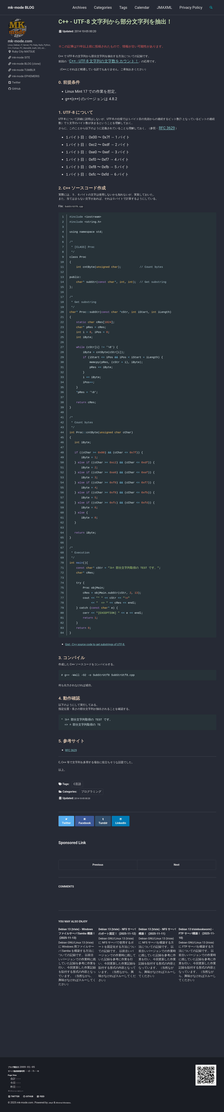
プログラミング (91, 834)
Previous (98, 906)
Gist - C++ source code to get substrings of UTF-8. (106, 672)
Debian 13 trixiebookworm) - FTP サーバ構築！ (194, 976)
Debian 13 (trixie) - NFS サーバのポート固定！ (115, 977)
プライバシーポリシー (19, 1091)
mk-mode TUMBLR (21, 81)
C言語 (77, 826)
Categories (100, 7)
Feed (50, 1096)
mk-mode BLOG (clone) (24, 75)
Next (176, 906)
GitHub (14, 100)
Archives (76, 7)
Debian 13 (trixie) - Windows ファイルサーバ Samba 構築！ (76, 977)
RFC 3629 (73, 787)
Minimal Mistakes (68, 1102)
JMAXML (161, 7)
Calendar (139, 7)
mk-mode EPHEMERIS (23, 87)
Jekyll (51, 1102)
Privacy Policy (187, 7)
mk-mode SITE (19, 69)
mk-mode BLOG (21, 7)
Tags (120, 7)
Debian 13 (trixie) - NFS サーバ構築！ (154, 974)
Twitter (14, 94)
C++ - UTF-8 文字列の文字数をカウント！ (108, 62)
